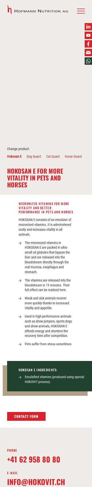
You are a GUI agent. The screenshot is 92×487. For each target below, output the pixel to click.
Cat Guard (53, 156)
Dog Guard (34, 156)
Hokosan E (14, 156)
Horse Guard (73, 156)
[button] (81, 11)
